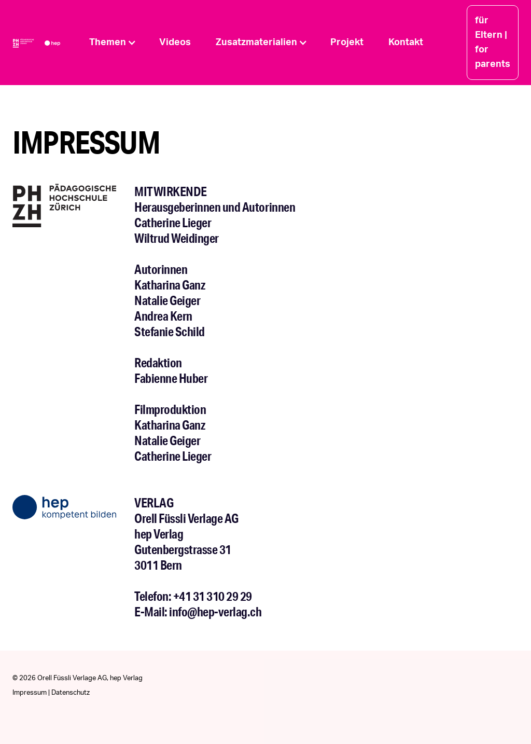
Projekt (347, 42)
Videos (175, 42)
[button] (112, 42)
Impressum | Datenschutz (51, 693)
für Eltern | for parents (492, 42)
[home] (44, 42)
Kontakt (405, 42)
